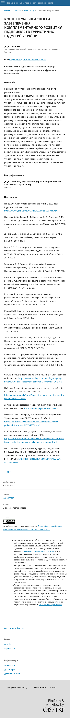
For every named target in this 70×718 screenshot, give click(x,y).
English (7, 644)
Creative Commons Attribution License (38, 551)
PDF (8, 472)
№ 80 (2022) (29, 10)
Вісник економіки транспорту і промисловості (30, 3)
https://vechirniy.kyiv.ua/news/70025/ (41, 408)
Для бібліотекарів (12, 673)
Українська (9, 648)
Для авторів (9, 669)
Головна (7, 10)
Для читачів (9, 665)
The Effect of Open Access (50, 604)
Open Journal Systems (14, 628)
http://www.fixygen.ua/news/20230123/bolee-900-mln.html (31, 210)
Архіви (18, 10)
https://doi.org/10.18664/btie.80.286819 (27, 59)
